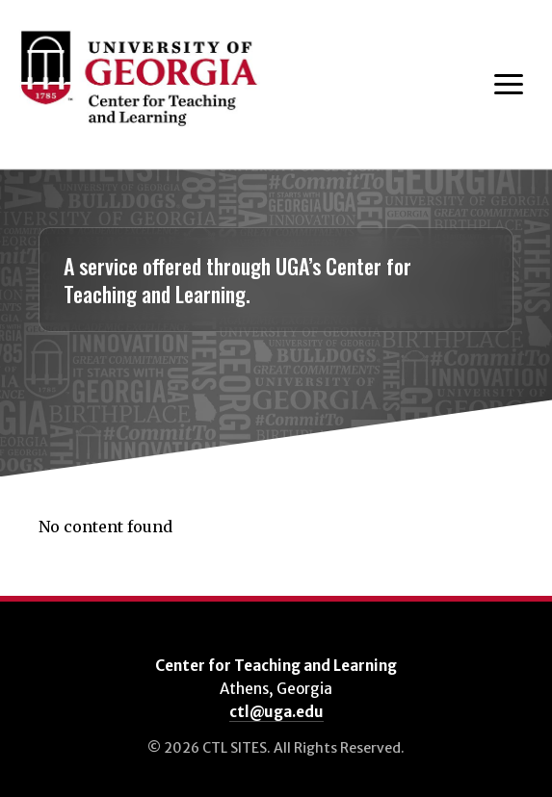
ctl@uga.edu (276, 712)
